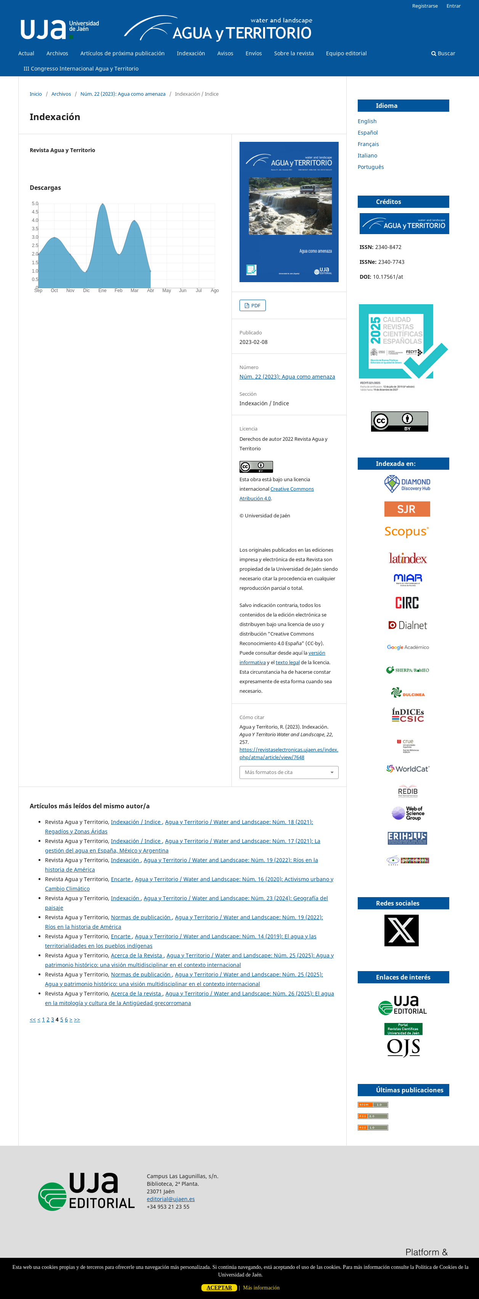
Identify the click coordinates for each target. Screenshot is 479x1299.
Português (371, 166)
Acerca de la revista (136, 993)
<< (33, 1019)
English (367, 121)
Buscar (443, 53)
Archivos (57, 53)
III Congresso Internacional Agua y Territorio (81, 68)
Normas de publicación (141, 917)
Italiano (367, 155)
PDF (255, 305)
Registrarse (425, 5)
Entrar (454, 5)
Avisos (225, 53)
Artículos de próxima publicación (122, 53)
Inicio (36, 93)
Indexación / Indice (136, 821)
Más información (261, 1288)
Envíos (254, 53)
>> (77, 1019)
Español (368, 132)
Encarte (121, 879)
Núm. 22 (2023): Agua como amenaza (123, 93)
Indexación (191, 53)
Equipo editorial (346, 53)
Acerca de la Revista (137, 955)
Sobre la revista (294, 53)
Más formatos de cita (269, 772)
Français (368, 144)
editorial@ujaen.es (171, 1199)
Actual (26, 53)
